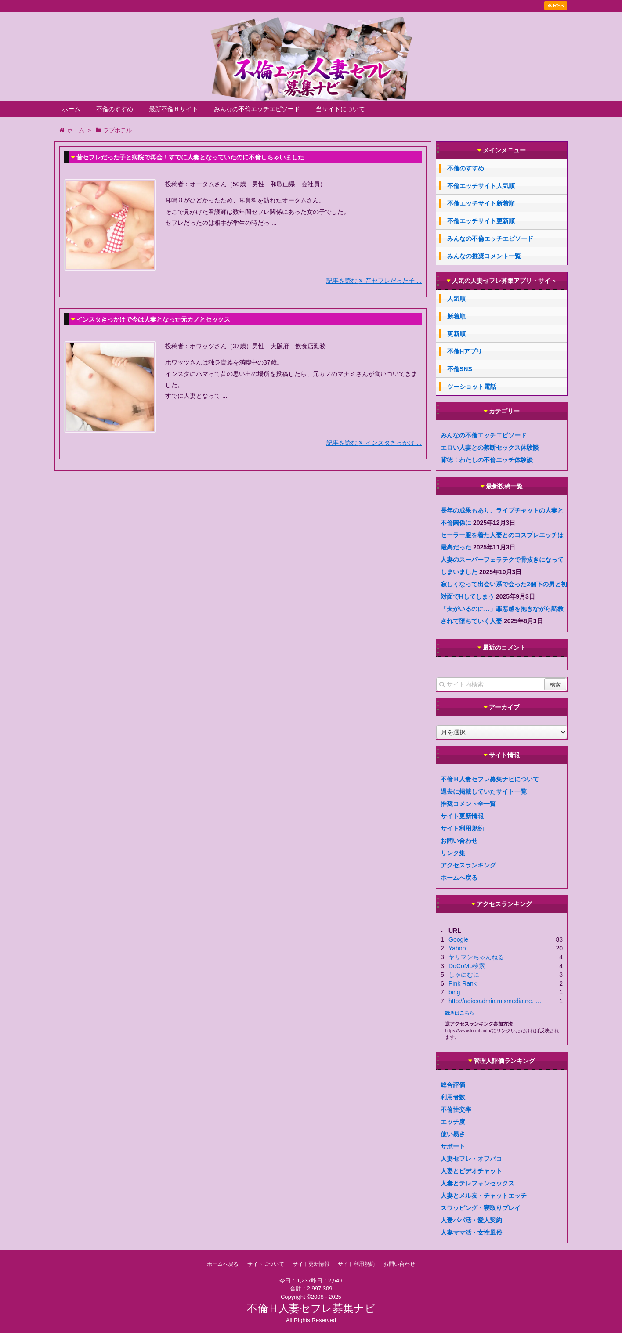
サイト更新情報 (462, 816)
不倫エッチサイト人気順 (481, 186)
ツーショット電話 (471, 386)
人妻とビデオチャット (471, 1170)
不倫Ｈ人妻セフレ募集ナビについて (490, 779)
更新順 (456, 334)
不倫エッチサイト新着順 (481, 203)
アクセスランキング (468, 865)
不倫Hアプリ (464, 351)
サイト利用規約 (462, 828)
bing (454, 992)
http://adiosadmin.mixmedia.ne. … (495, 1000)
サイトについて (265, 1264)
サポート (453, 1146)
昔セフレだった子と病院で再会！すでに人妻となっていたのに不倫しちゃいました (190, 157)
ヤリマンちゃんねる (476, 957)
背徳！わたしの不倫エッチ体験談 (487, 459)
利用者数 (453, 1097)
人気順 (456, 299)
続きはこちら (459, 1012)
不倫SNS (459, 369)
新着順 (456, 316)
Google (458, 939)
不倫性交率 (456, 1109)
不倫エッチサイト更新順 (481, 221)
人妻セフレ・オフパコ (471, 1158)
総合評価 (453, 1084)
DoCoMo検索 (466, 965)
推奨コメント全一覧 (468, 803)
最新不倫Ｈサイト (173, 108)
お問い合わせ (459, 840)
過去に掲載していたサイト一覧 (484, 791)
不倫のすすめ (114, 108)
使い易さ (453, 1134)
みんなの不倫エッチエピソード (257, 108)
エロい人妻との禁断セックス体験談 (490, 447)
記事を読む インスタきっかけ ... (374, 442)
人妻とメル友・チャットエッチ (484, 1195)
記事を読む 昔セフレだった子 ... (374, 280)
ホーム (71, 108)
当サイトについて (340, 108)
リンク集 (453, 852)
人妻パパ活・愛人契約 (471, 1220)
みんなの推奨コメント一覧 (484, 256)
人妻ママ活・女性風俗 (471, 1232)
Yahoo (457, 948)
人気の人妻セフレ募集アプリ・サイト (504, 281)
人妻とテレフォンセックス (477, 1183)
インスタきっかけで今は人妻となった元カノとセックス (153, 319)
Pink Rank (462, 983)
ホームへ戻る (459, 877)
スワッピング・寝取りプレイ (481, 1207)
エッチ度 (453, 1121)
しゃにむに (463, 974)
